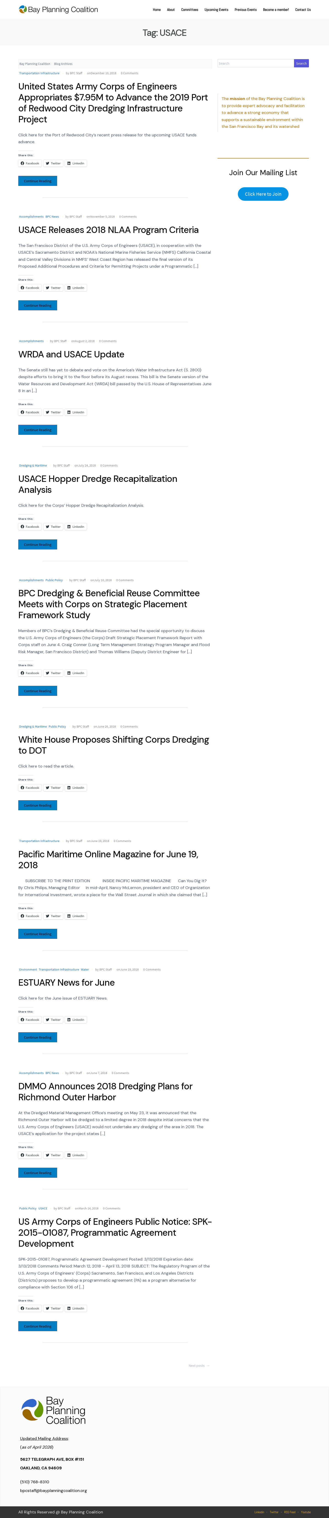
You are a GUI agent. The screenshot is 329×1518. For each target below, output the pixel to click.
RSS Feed (289, 1512)
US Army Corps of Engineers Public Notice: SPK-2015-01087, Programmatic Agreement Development (115, 1232)
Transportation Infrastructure (39, 73)
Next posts (200, 1365)
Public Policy (54, 580)
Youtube (306, 1512)
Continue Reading (37, 181)
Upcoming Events (216, 9)
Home (157, 9)
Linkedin (259, 1512)
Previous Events (246, 9)
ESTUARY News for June (66, 982)
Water (85, 969)
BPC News (52, 216)
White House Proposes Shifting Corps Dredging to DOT (113, 745)
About (171, 9)
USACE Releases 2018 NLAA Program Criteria (108, 230)
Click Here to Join (263, 194)
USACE (42, 1208)
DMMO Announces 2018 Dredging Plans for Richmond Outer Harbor (105, 1091)
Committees (189, 9)
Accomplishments (31, 216)
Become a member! (276, 9)
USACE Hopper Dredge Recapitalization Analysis (97, 484)
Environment (28, 969)
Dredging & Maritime (33, 465)
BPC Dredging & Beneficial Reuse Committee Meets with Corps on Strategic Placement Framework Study (109, 604)
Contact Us (303, 9)
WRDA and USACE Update (71, 354)
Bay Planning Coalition (34, 64)
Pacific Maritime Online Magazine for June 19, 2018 (108, 859)
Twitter (274, 1512)
